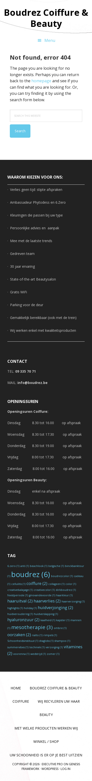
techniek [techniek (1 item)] (37, 647)
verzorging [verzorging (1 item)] (54, 647)
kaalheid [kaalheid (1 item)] (47, 620)
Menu (49, 40)
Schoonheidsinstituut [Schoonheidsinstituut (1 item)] (22, 641)
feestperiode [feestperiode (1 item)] (17, 595)
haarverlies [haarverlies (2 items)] (47, 601)
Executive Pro (52, 764)
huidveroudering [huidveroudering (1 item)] (20, 614)
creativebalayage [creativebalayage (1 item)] (20, 590)
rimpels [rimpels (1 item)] (50, 635)
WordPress (49, 769)
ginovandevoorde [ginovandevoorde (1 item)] (42, 595)
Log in (65, 769)
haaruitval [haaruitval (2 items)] (20, 601)
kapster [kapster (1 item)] (62, 620)
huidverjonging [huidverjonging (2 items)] (55, 607)
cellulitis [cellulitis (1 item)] (18, 584)
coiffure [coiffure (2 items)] (36, 583)
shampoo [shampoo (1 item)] (62, 641)
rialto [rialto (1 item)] (37, 635)
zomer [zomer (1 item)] (53, 654)
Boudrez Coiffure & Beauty (46, 17)
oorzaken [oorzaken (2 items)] (19, 634)
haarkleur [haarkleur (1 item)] (64, 595)
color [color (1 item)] (71, 584)
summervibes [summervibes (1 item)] (17, 647)
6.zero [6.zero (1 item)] (13, 566)
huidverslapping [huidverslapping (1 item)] (46, 614)
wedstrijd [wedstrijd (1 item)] (38, 654)
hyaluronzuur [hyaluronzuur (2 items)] (23, 619)
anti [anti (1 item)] (24, 566)
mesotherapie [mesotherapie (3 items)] (32, 627)
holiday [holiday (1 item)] (30, 608)
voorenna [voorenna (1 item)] (21, 654)
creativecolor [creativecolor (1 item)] (44, 590)
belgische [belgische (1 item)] (56, 566)
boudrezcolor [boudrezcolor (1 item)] (62, 576)
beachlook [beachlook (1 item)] (38, 566)
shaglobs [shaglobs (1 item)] (46, 641)
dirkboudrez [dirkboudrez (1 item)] (66, 590)
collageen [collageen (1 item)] (56, 584)
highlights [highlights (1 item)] (15, 608)
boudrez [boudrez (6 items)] (30, 574)
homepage (41, 80)
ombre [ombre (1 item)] (60, 628)
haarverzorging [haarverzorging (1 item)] (73, 601)
